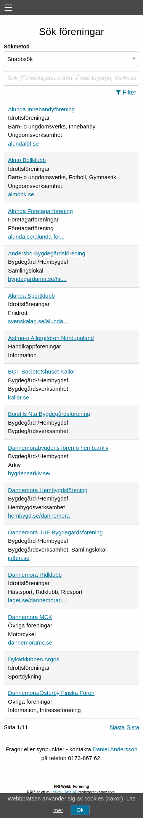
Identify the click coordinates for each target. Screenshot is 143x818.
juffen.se (18, 558)
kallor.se (18, 397)
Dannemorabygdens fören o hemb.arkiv (58, 447)
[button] (128, 92)
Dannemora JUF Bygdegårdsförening (55, 532)
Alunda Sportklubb (31, 295)
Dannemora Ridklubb (35, 574)
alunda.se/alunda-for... (36, 236)
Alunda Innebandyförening (41, 109)
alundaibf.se (23, 143)
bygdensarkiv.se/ (29, 473)
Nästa (117, 727)
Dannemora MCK (30, 617)
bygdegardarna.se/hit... (37, 279)
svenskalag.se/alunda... (38, 321)
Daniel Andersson (115, 749)
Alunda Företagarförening (40, 211)
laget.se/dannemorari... (37, 600)
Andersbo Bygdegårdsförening (46, 253)
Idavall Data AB (64, 792)
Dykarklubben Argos (33, 659)
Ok (80, 810)
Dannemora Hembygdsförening (47, 490)
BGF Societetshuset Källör (41, 371)
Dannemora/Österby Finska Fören (51, 693)
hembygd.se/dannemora (39, 515)
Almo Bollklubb (27, 160)
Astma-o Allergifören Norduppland (51, 338)
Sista (133, 727)
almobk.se (21, 194)
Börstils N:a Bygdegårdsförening (49, 414)
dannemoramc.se (30, 642)
